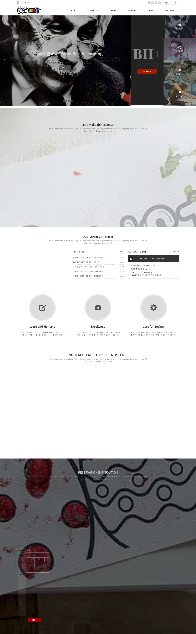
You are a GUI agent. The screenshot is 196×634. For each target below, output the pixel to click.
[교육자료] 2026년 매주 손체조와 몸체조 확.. (88, 271)
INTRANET (147, 71)
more (122, 251)
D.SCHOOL (151, 10)
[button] (4, 60)
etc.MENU (170, 10)
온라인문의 (176, 251)
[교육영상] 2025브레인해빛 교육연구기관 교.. (88, 276)
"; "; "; (37, 550)
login (166, 3)
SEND (34, 620)
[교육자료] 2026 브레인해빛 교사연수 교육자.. (89, 266)
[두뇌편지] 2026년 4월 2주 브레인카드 (88, 257)
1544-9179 (25, 2)
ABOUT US (75, 10)
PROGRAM (94, 10)
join (174, 3)
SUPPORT (113, 10)
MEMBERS (132, 10)
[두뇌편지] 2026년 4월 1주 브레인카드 (86, 262)
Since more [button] (65, 67)
